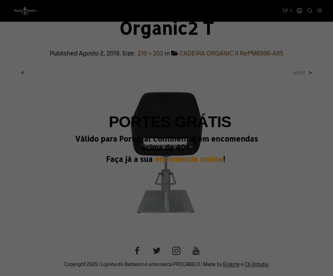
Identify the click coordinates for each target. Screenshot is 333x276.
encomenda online (189, 159)
